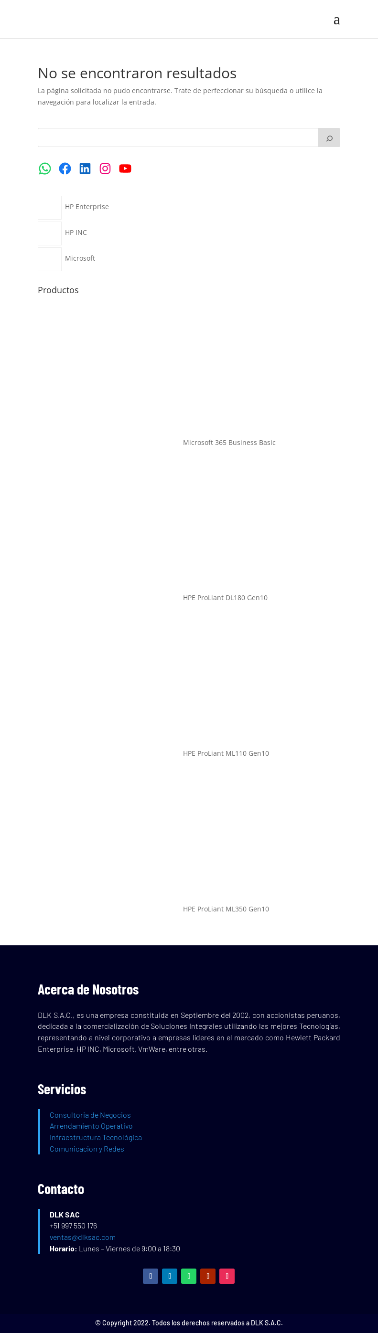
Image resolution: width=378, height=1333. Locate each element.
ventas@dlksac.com (83, 1236)
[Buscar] (329, 137)
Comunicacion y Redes (87, 1148)
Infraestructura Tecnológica (96, 1137)
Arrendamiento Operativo (91, 1125)
